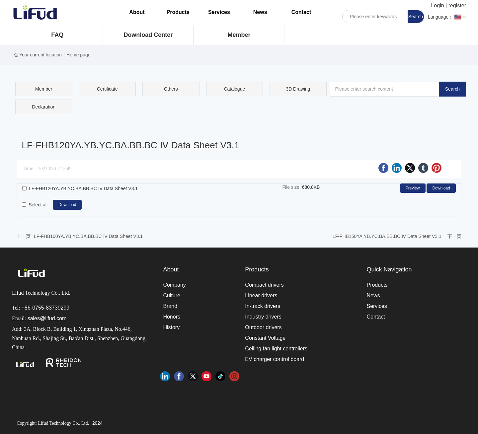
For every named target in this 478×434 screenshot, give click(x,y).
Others (171, 89)
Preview (413, 188)
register (457, 5)
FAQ (57, 35)
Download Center (148, 35)
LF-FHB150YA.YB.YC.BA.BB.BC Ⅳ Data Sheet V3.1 (387, 236)
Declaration (43, 106)
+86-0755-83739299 (46, 308)
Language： (447, 17)
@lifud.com (53, 318)
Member (238, 35)
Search (415, 16)
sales (34, 318)
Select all (38, 204)
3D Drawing (298, 89)
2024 (97, 423)
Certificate (107, 89)
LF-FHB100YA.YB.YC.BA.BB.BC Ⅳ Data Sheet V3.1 (88, 236)
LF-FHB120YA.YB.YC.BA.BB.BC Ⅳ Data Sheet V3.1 (83, 188)
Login (438, 5)
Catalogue (234, 89)
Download (441, 188)
